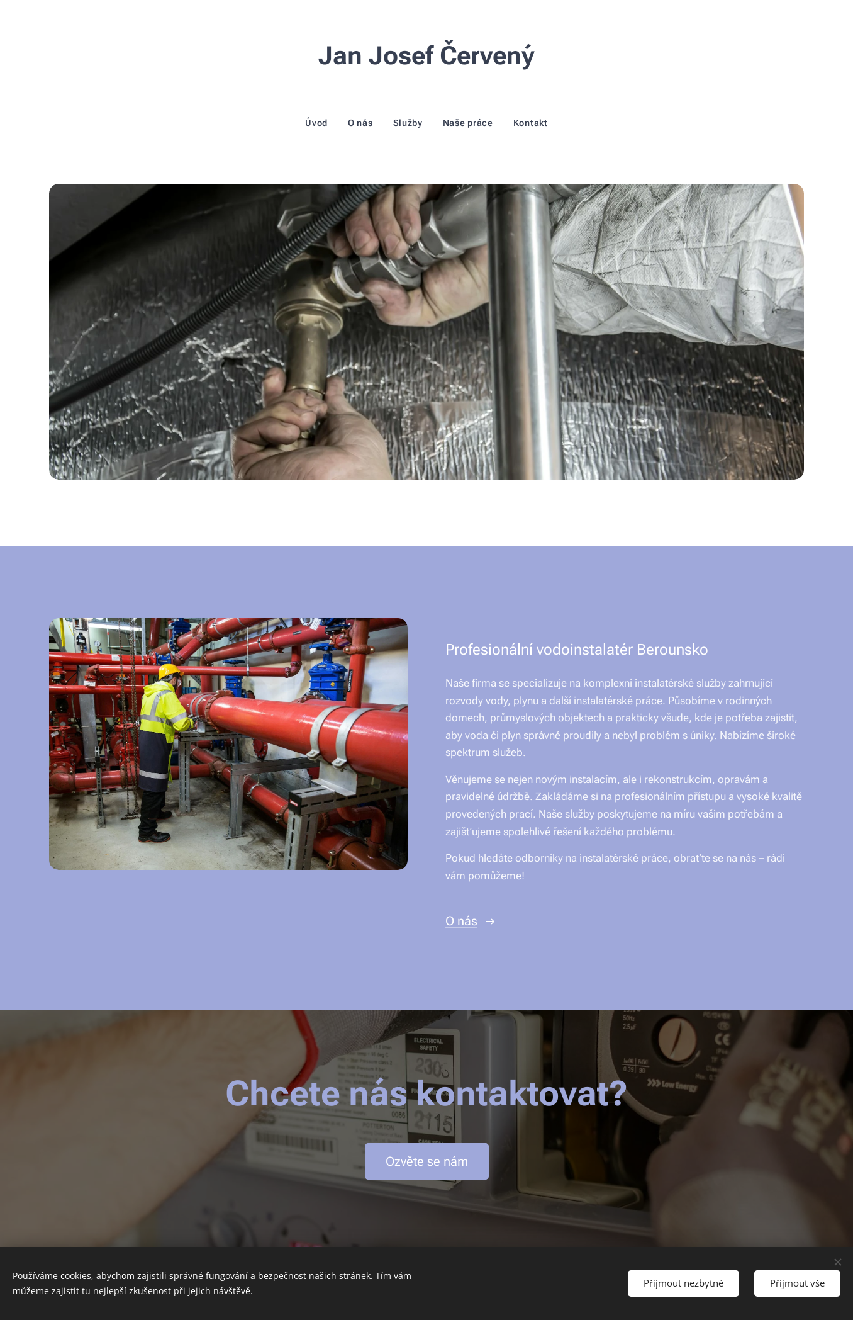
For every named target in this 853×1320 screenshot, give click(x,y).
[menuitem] (321, 122)
